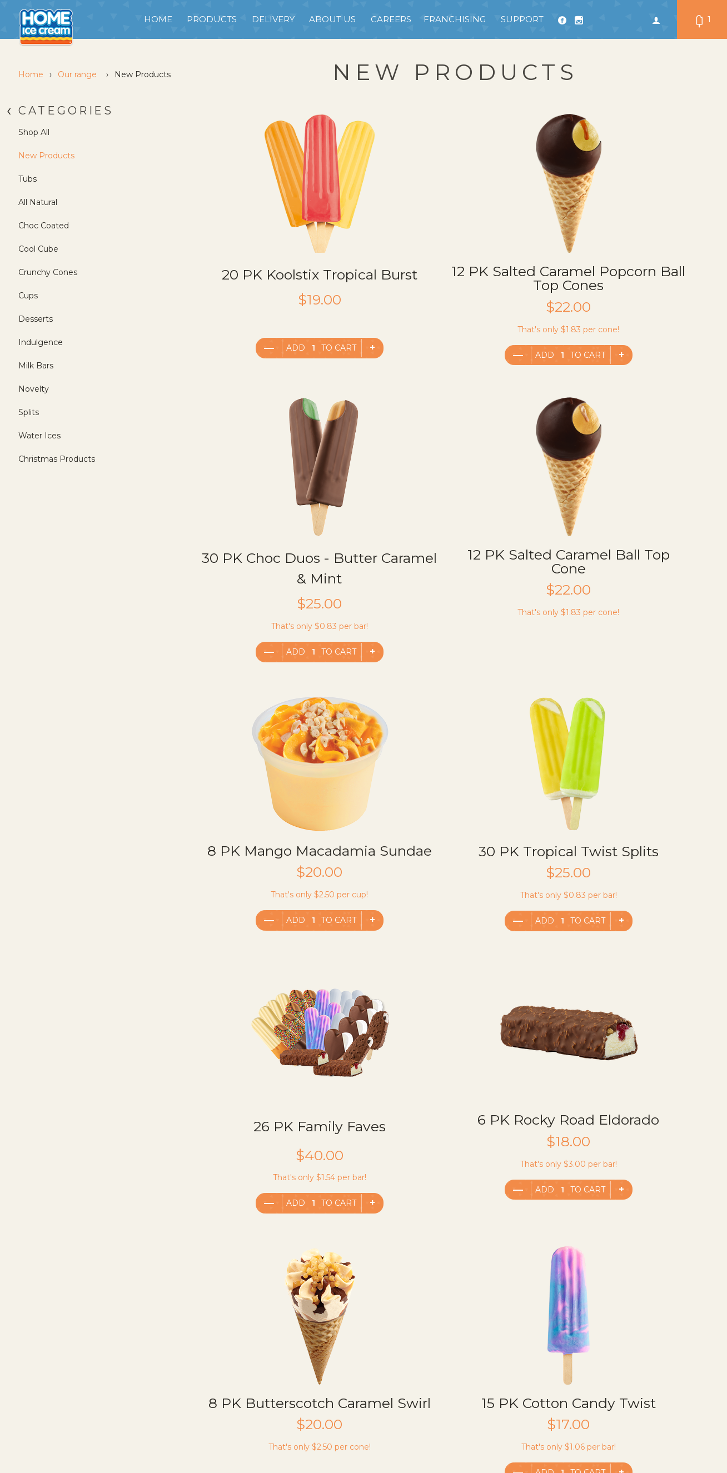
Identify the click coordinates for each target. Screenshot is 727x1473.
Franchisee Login (188, 1352)
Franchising (455, 19)
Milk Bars (35, 366)
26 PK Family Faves (281, 857)
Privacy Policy (181, 1319)
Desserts (35, 319)
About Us (332, 19)
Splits (28, 412)
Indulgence (40, 342)
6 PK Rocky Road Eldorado (452, 857)
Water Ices (39, 436)
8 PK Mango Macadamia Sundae (453, 574)
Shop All (33, 132)
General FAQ (179, 1369)
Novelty (33, 389)
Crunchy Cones (47, 272)
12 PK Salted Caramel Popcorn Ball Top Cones (453, 285)
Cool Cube (38, 249)
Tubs (27, 179)
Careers (391, 19)
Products (212, 19)
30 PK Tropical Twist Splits (624, 575)
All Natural (37, 202)
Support (522, 19)
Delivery (273, 19)
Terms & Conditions (192, 1336)
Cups (28, 296)
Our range (77, 74)
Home (158, 19)
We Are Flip (692, 1428)
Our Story (287, 1352)
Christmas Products (56, 459)
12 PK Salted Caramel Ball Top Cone (281, 575)
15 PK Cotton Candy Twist (281, 1140)
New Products (46, 156)
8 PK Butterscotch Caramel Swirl (625, 858)
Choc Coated (43, 226)
